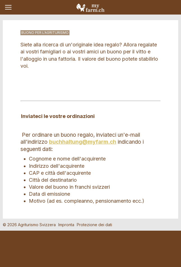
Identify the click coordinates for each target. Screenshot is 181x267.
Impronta (66, 224)
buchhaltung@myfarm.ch (82, 142)
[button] (8, 7)
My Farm (90, 7)
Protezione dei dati (94, 224)
